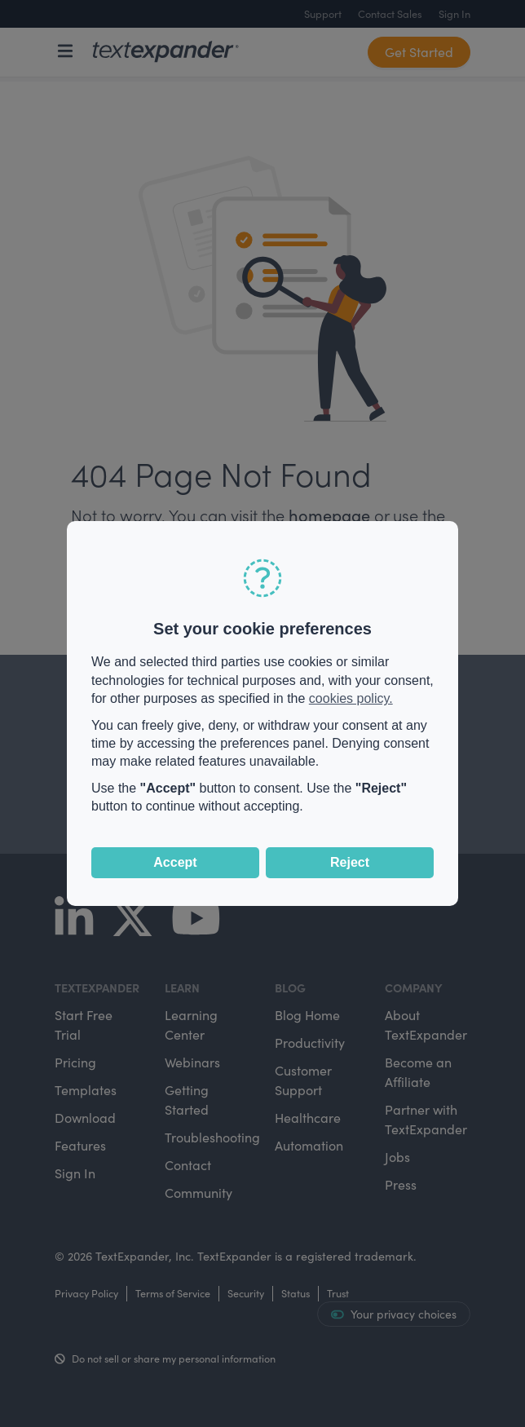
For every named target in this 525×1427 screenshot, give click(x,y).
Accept (174, 862)
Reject (349, 862)
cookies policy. (351, 698)
